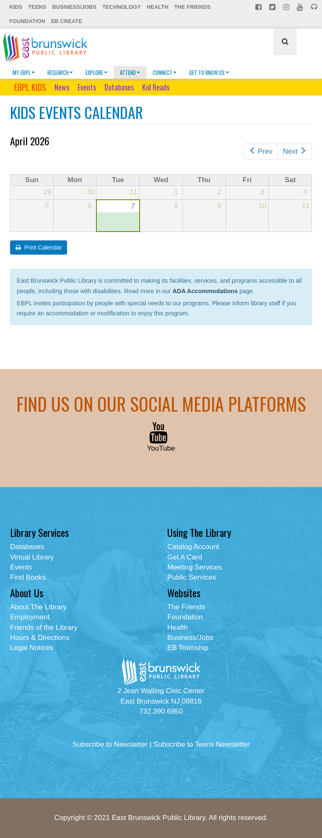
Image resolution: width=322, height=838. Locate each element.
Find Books (28, 577)
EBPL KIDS (30, 87)
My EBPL (24, 72)
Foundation (27, 21)
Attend (130, 72)
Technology (121, 7)
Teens (37, 7)
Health (158, 7)
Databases (119, 87)
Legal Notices (31, 648)
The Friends (192, 7)
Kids (15, 7)
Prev (261, 151)
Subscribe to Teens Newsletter (201, 744)
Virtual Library (32, 557)
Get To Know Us (209, 72)
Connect (165, 72)
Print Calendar (39, 247)
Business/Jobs (74, 7)
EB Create (66, 21)
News (62, 87)
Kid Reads (155, 87)
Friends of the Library (44, 628)
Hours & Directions (40, 638)
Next (294, 151)
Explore (96, 72)
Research (60, 72)
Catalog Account (193, 547)
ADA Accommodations (205, 291)
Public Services (191, 577)
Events (87, 87)
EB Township (187, 648)
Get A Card (184, 557)
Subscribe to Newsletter (110, 744)
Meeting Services (194, 567)
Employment (29, 617)
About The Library (38, 607)
